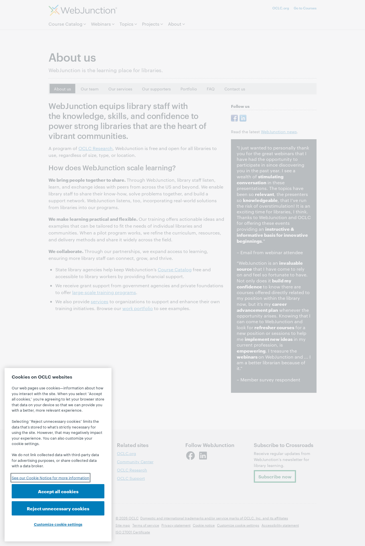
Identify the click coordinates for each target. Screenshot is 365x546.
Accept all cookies (58, 491)
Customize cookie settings (58, 524)
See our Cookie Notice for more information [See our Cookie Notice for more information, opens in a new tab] (50, 477)
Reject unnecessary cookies (58, 508)
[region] (58, 454)
